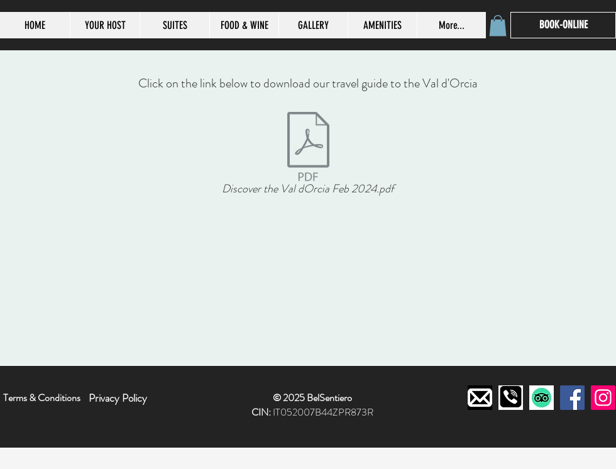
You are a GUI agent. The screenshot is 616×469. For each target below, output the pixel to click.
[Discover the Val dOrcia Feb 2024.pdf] (308, 156)
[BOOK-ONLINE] (563, 25)
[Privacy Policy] (117, 398)
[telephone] (510, 397)
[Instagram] (603, 397)
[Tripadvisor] (541, 397)
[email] (480, 397)
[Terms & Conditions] (41, 398)
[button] (498, 25)
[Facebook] (572, 397)
